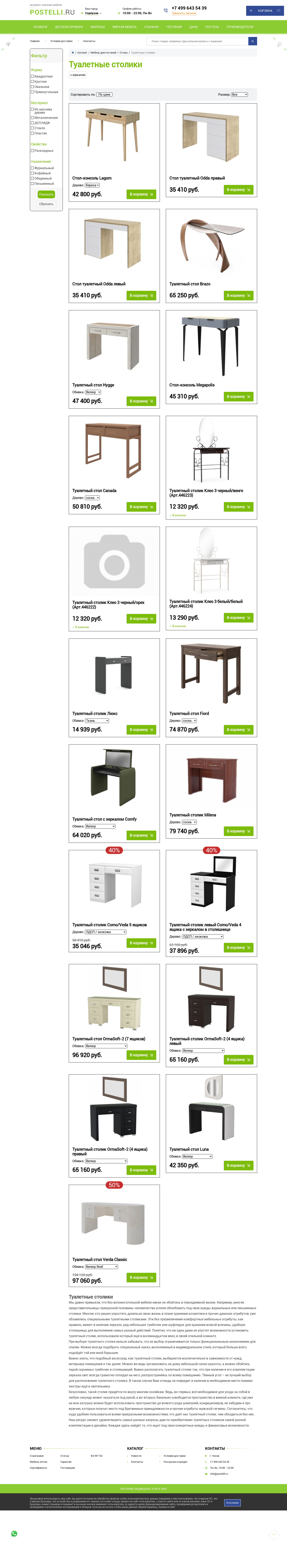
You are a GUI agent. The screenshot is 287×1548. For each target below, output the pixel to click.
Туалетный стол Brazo (189, 284)
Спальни (151, 27)
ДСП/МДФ (42, 123)
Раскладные (43, 150)
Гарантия (65, 1463)
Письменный (44, 183)
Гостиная (174, 27)
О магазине (37, 1457)
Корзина (265, 11)
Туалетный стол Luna (189, 1150)
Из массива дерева (43, 111)
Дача (194, 27)
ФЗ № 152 (96, 1457)
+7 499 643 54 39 (189, 8)
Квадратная (43, 76)
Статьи (64, 1457)
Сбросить (46, 204)
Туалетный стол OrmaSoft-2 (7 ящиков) (108, 1039)
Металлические (46, 117)
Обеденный (43, 178)
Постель (212, 27)
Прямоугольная (46, 92)
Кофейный (42, 173)
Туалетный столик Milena (192, 815)
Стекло (39, 128)
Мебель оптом (38, 1463)
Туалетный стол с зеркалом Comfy (104, 819)
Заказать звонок (184, 13)
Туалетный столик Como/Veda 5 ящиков (109, 925)
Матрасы (98, 27)
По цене (104, 94)
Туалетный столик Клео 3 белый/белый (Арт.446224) (206, 604)
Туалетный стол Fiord (189, 713)
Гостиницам (67, 1469)
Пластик (40, 133)
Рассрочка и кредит (176, 1463)
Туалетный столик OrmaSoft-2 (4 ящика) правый (109, 1152)
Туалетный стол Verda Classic (99, 1260)
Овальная (41, 86)
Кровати (40, 27)
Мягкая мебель (125, 27)
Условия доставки (61, 41)
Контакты (89, 41)
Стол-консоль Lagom (91, 178)
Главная (34, 41)
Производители (240, 27)
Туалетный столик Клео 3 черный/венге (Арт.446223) (206, 493)
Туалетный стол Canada (94, 491)
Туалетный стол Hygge (93, 385)
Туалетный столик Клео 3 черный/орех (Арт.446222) (108, 605)
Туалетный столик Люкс (94, 713)
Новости (136, 1457)
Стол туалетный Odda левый (98, 284)
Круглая (40, 81)
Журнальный (44, 168)
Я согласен (232, 1504)
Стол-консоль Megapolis (191, 385)
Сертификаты (38, 1469)
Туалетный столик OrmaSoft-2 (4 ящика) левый (207, 1042)
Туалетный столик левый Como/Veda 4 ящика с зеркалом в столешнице (205, 927)
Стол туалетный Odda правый (197, 178)
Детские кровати (69, 27)
